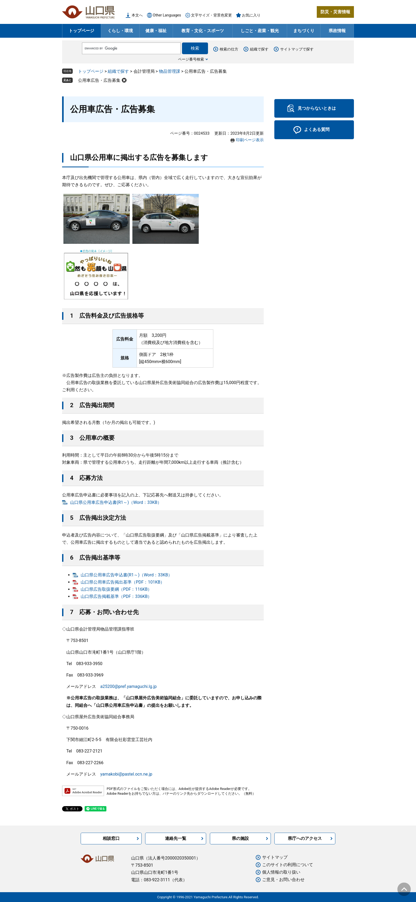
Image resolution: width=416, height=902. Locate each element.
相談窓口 (111, 838)
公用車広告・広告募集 (99, 80)
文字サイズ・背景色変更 (211, 15)
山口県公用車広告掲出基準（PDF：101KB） (122, 582)
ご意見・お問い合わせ (283, 879)
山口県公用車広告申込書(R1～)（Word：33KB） (116, 502)
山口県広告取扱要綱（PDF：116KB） (116, 589)
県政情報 (337, 30)
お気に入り (251, 15)
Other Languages (167, 15)
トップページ (81, 30)
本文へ (137, 15)
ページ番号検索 (191, 59)
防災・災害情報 (335, 11)
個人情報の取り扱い (281, 872)
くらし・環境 (120, 30)
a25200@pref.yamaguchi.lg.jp (128, 686)
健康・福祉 (156, 30)
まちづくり (303, 30)
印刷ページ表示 (250, 140)
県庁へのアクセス (305, 838)
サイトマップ (275, 857)
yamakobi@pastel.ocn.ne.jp (126, 774)
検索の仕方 (229, 49)
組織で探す (259, 49)
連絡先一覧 (175, 838)
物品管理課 (169, 71)
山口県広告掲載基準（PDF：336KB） (116, 596)
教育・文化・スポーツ (202, 30)
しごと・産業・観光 (260, 30)
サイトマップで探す (297, 49)
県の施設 (240, 838)
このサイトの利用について (287, 864)
